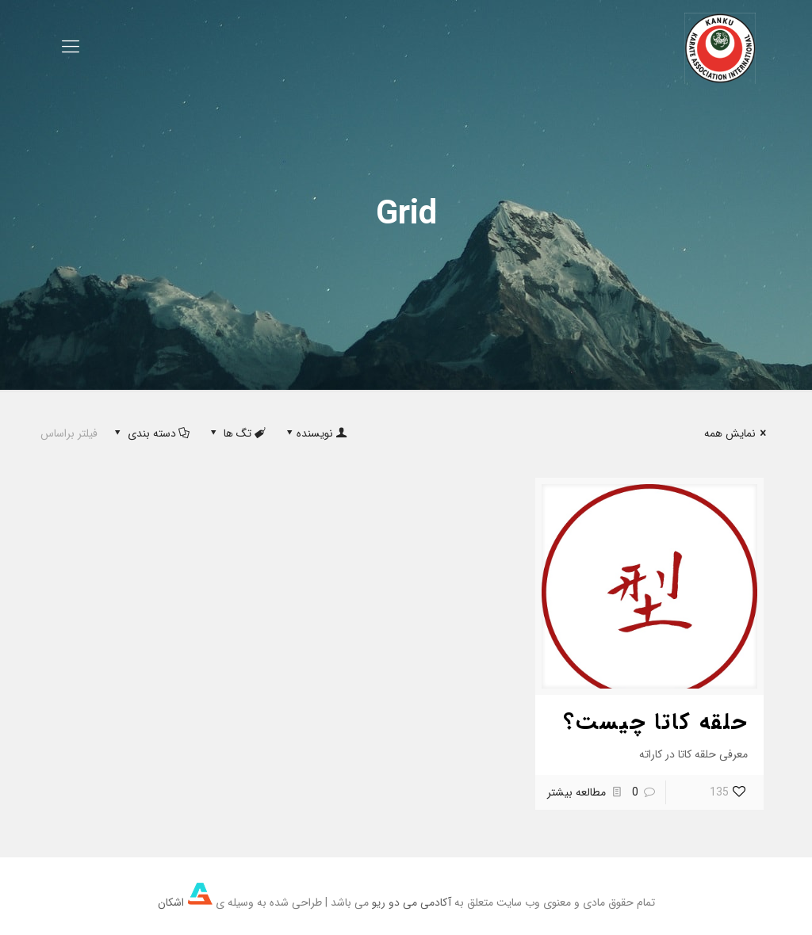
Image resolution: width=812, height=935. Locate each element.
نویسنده (315, 433)
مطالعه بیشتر (576, 792)
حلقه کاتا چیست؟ (656, 722)
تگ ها (236, 433)
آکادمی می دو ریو (411, 902)
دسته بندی (150, 433)
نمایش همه (738, 433)
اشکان (185, 902)
